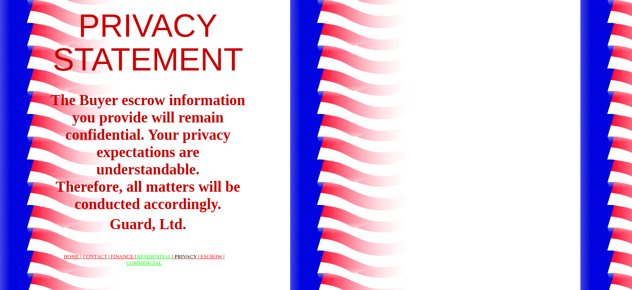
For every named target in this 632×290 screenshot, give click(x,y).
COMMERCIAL (144, 263)
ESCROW (211, 256)
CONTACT (95, 256)
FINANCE (122, 256)
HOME (71, 256)
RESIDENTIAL (154, 256)
